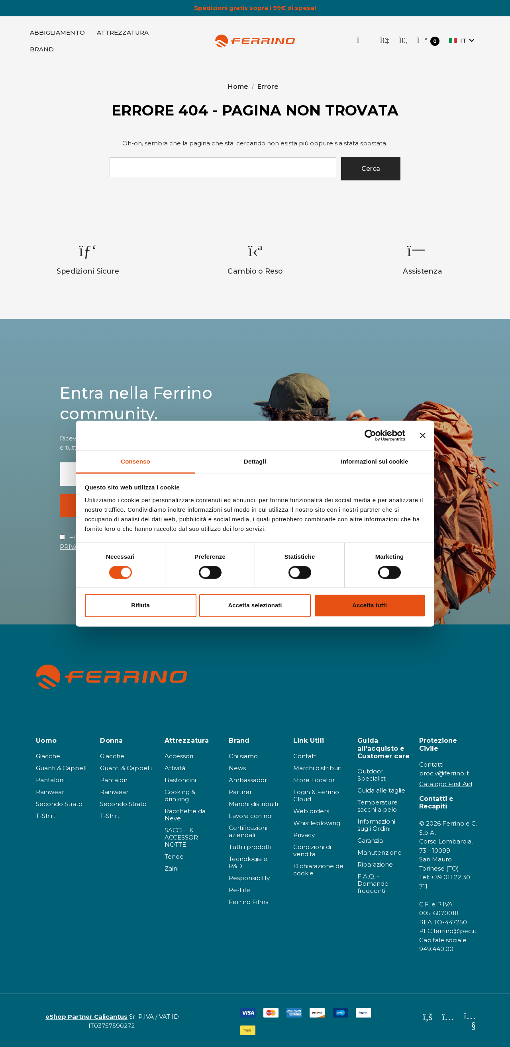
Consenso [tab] (135, 461)
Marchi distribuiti (253, 804)
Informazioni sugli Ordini (376, 825)
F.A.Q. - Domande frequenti (372, 883)
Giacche (48, 756)
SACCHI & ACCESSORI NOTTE (182, 837)
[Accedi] (384, 41)
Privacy (304, 835)
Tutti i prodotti (250, 847)
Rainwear (50, 792)
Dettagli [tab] (255, 461)
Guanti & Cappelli (62, 768)
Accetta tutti (369, 605)
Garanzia (370, 840)
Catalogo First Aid (445, 784)
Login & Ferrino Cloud (316, 795)
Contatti (305, 756)
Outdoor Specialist (371, 774)
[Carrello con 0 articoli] (428, 41)
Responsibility (249, 878)
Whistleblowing (316, 823)
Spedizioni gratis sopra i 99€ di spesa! (255, 8)
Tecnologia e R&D (248, 862)
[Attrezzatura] (123, 32)
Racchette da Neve (185, 814)
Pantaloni (50, 780)
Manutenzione (379, 852)
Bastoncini (180, 780)
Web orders (311, 811)
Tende (174, 856)
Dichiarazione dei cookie (319, 869)
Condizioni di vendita (312, 850)
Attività (175, 768)
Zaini (171, 868)
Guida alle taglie (381, 790)
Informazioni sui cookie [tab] (374, 461)
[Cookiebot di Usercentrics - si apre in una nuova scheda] (370, 435)
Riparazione (375, 864)
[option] (88, 259)
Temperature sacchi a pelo (377, 805)
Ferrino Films (248, 902)
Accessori (179, 756)
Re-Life (239, 890)
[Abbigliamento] (57, 32)
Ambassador (248, 780)
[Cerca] (403, 41)
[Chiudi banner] (423, 435)
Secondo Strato (59, 804)
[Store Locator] (363, 41)
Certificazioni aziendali (248, 831)
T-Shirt (45, 816)
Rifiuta (140, 605)
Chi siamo (243, 756)
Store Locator (314, 780)
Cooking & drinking (180, 795)
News (237, 768)
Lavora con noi (251, 816)
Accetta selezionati (255, 605)
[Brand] (42, 49)
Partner (240, 792)
